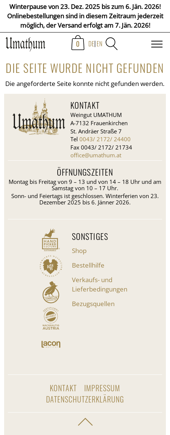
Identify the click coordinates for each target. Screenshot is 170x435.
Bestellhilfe (88, 265)
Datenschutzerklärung (85, 399)
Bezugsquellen (93, 303)
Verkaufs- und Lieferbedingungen (99, 284)
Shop (79, 250)
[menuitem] (94, 46)
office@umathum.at (95, 155)
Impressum (102, 388)
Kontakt (63, 388)
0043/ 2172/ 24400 (105, 139)
